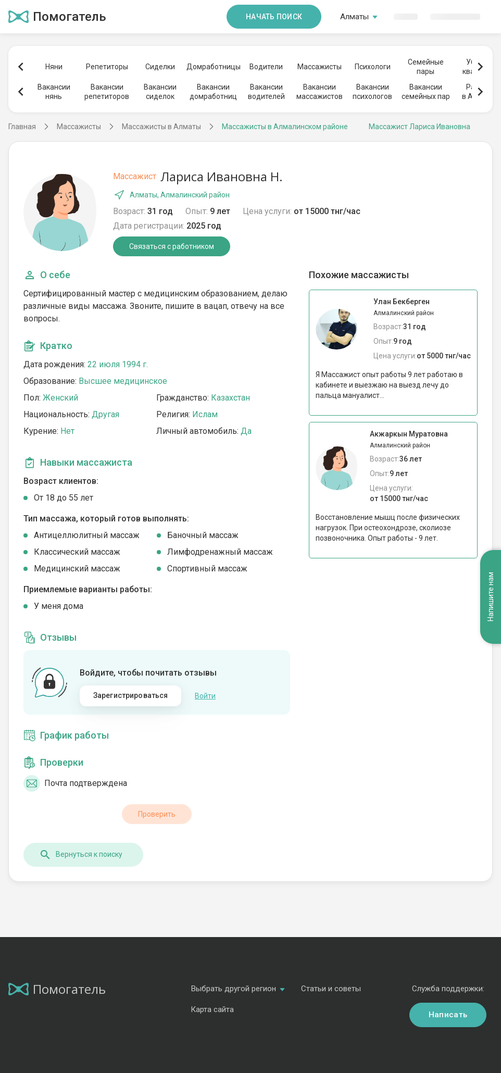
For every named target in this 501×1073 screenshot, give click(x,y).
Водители (266, 67)
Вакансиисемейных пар (426, 92)
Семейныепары (426, 67)
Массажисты (319, 67)
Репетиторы (107, 67)
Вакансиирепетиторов (106, 92)
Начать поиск (274, 17)
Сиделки (160, 67)
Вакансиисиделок (160, 92)
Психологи (373, 67)
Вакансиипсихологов (372, 92)
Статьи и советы (331, 988)
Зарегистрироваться (130, 695)
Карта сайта (212, 1009)
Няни (53, 67)
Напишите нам (490, 597)
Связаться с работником (171, 246)
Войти (205, 696)
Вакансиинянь (53, 92)
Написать (448, 1014)
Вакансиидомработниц (213, 92)
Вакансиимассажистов (319, 92)
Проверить (157, 814)
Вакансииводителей (266, 92)
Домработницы (213, 67)
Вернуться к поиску (80, 855)
